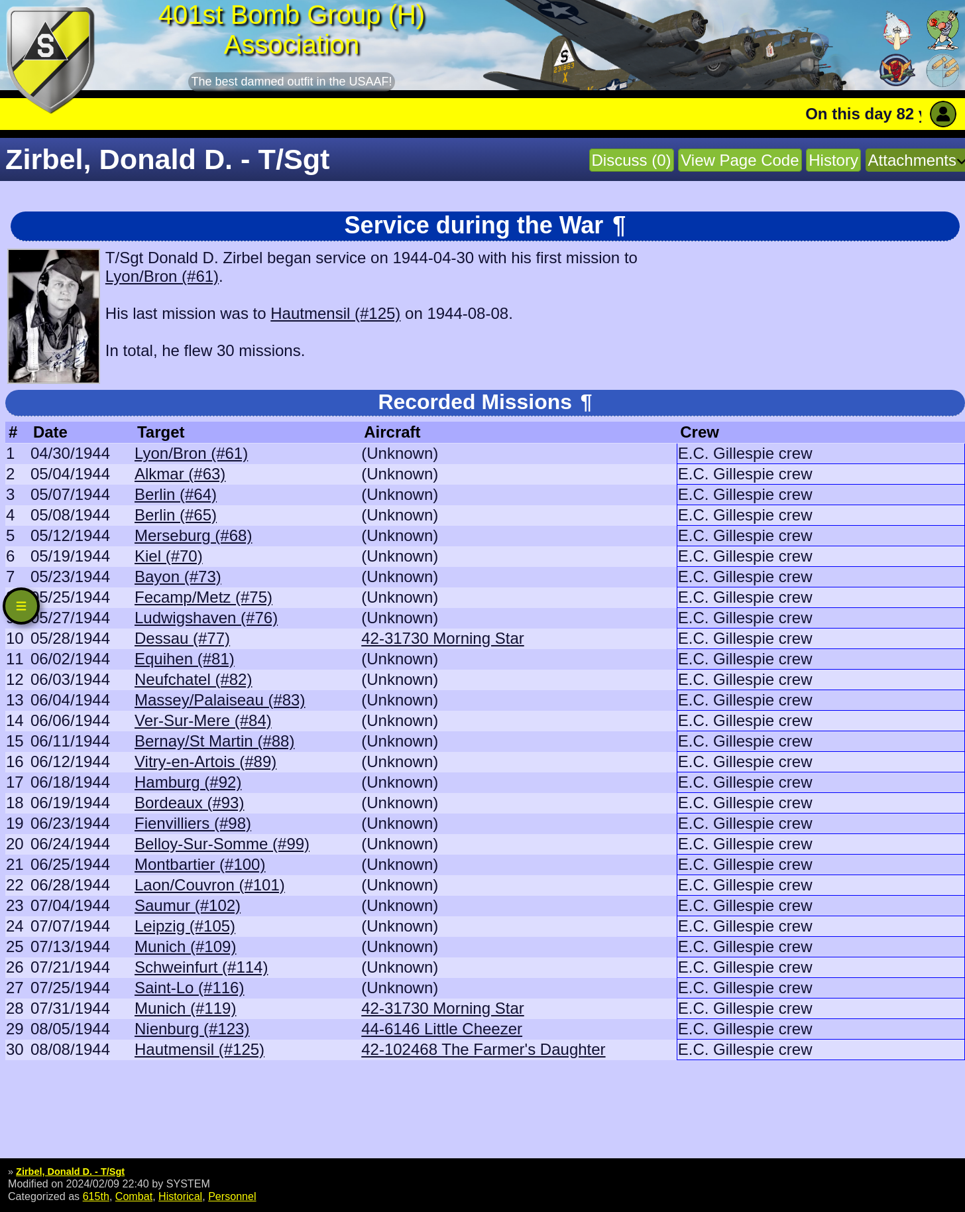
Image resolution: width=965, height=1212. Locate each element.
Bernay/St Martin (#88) (214, 741)
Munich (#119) (185, 1008)
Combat (133, 1196)
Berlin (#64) (176, 494)
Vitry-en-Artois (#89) (205, 761)
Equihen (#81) (185, 659)
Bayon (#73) (178, 576)
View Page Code (740, 160)
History (833, 160)
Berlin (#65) (176, 515)
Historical (180, 1196)
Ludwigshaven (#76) (206, 618)
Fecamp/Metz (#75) (203, 597)
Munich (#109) (185, 946)
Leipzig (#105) (185, 926)
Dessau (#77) (182, 638)
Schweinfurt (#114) (201, 967)
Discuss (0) (631, 160)
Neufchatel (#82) (193, 679)
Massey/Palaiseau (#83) (220, 700)
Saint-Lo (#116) (189, 988)
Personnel (232, 1196)
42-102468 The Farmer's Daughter (483, 1049)
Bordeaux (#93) (189, 803)
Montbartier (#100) (200, 864)
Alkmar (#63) (180, 474)
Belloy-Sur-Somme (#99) (222, 844)
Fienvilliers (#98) (193, 823)
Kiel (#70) (169, 556)
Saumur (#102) (188, 905)
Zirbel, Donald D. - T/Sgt (70, 1171)
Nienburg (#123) (192, 1029)
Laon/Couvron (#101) (210, 885)
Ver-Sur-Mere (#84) (203, 720)
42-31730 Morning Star (442, 638)
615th (96, 1196)
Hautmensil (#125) (335, 313)
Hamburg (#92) (188, 782)
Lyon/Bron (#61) (162, 276)
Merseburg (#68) (193, 535)
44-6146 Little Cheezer (441, 1029)
